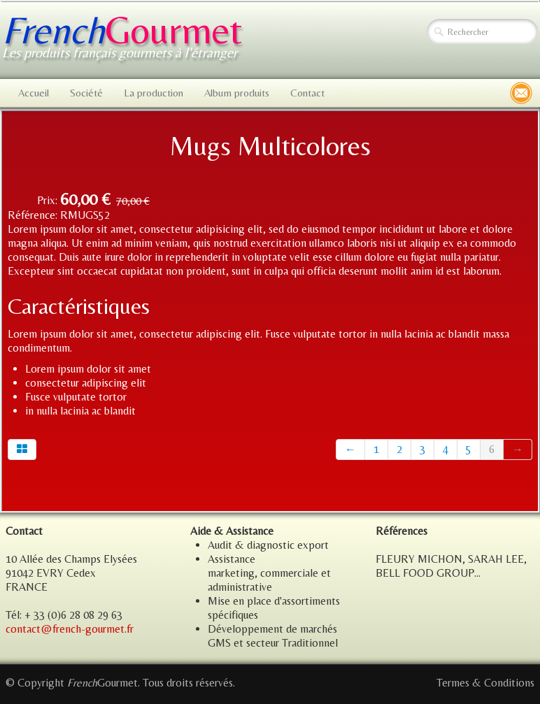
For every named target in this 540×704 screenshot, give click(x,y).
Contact (307, 93)
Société (86, 93)
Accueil (33, 93)
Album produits (236, 93)
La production (153, 93)
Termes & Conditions (485, 682)
